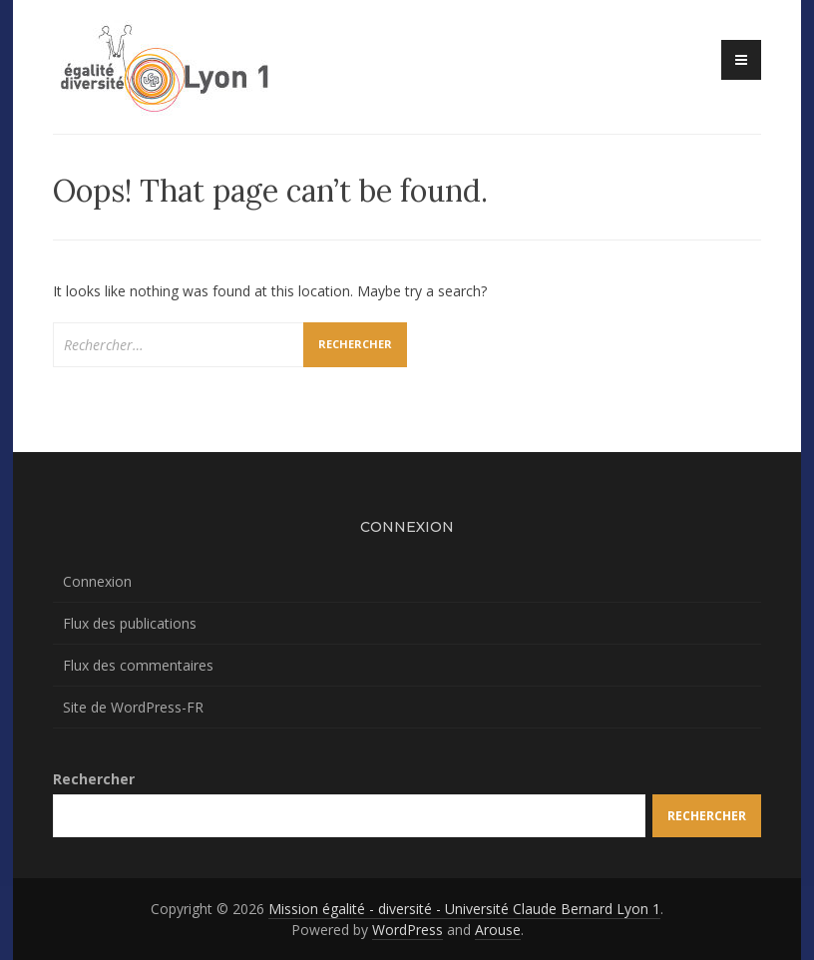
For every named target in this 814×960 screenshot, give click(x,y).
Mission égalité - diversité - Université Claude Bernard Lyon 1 (464, 908)
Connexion (97, 581)
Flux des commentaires (138, 665)
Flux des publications (130, 623)
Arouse (498, 929)
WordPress (407, 929)
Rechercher (94, 778)
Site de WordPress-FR (133, 707)
